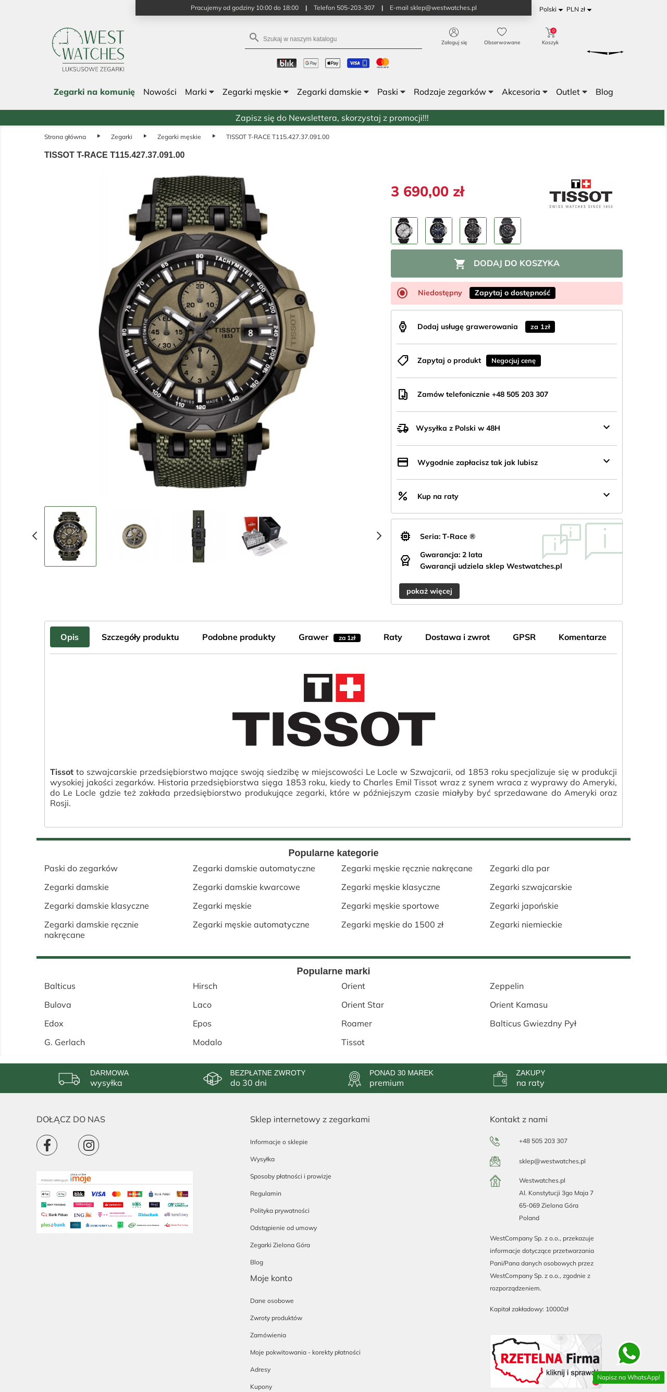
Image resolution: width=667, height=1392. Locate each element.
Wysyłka (262, 1159)
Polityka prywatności (280, 1210)
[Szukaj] (333, 38)
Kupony (261, 1386)
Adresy (260, 1369)
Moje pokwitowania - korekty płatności (305, 1352)
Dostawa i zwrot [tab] (457, 637)
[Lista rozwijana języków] (552, 9)
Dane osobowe (272, 1301)
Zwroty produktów (276, 1318)
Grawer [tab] (330, 637)
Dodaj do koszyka (507, 264)
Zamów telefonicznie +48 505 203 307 (482, 394)
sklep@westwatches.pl (552, 1161)
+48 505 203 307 (543, 1141)
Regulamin (265, 1193)
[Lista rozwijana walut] (580, 9)
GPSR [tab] (524, 637)
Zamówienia (268, 1335)
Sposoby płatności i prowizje (290, 1176)
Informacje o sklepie (279, 1142)
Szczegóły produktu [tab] (140, 637)
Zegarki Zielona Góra (280, 1245)
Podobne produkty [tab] (239, 637)
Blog (256, 1262)
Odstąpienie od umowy (283, 1228)
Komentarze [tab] (583, 637)
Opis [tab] (69, 637)
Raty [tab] (393, 637)
